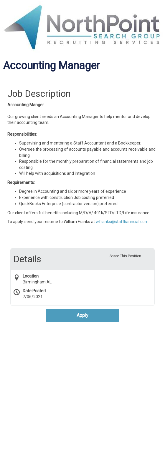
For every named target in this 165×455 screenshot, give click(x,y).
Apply (82, 315)
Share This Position (125, 256)
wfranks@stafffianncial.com (122, 221)
